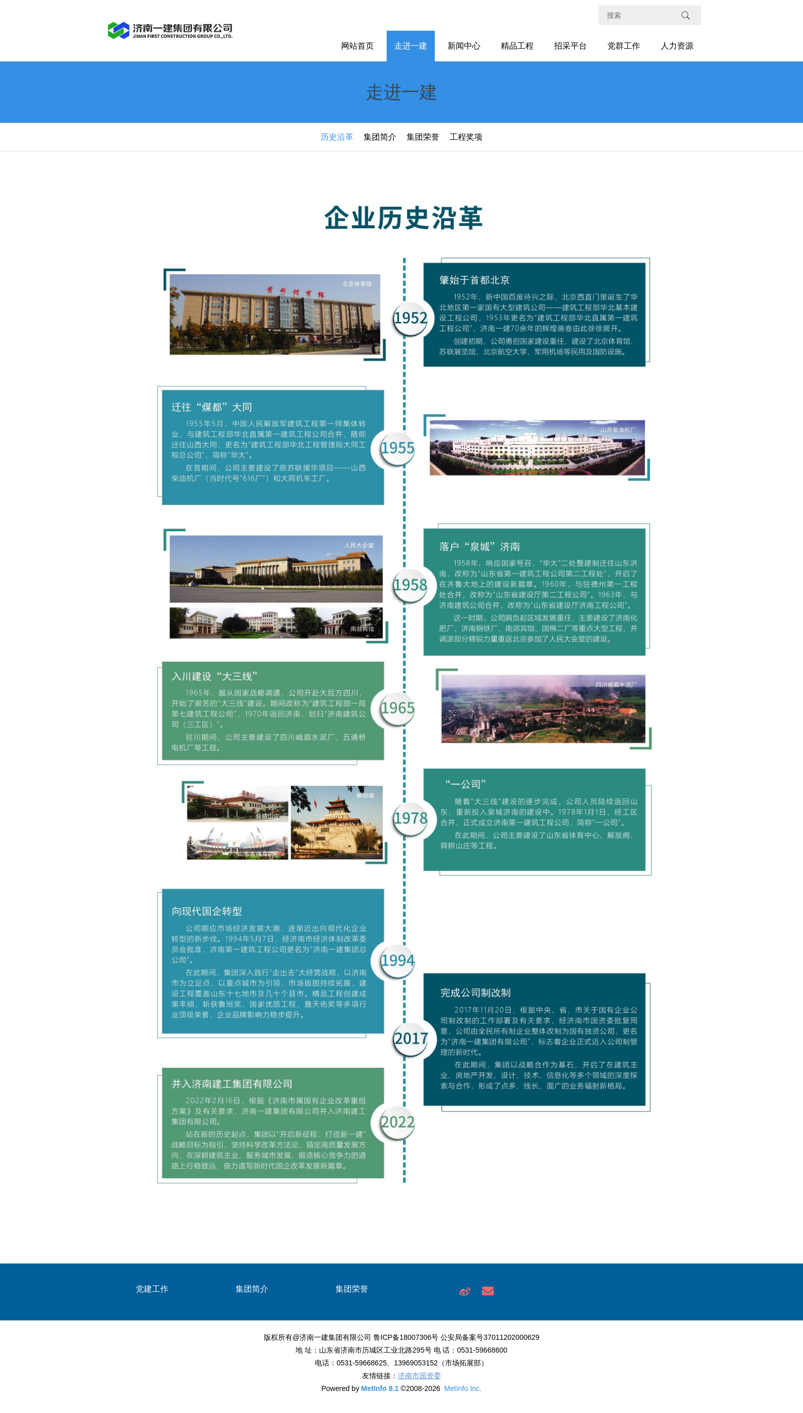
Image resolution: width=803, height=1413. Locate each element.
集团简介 (380, 137)
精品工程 (517, 45)
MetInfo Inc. (462, 1388)
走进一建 (410, 45)
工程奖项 (466, 137)
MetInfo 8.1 (379, 1388)
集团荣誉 (423, 137)
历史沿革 (337, 137)
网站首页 (357, 45)
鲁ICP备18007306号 (406, 1337)
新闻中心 (464, 45)
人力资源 (677, 45)
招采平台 (570, 45)
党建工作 (152, 1289)
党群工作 (623, 45)
